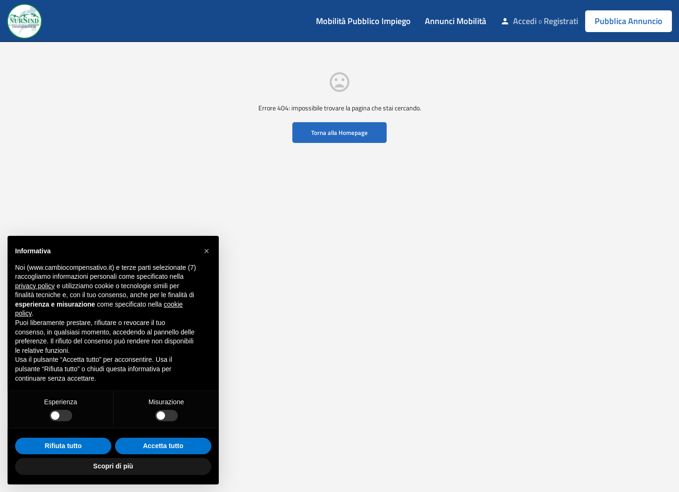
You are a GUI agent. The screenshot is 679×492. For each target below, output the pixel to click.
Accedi (525, 21)
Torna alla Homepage (339, 132)
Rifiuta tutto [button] (63, 446)
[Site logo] (25, 20)
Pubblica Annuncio (628, 21)
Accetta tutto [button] (163, 446)
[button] (206, 251)
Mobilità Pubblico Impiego (363, 21)
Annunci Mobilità (455, 21)
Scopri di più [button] (113, 466)
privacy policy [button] (35, 286)
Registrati (561, 21)
